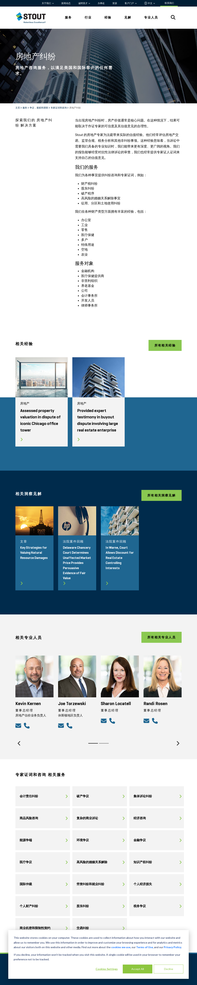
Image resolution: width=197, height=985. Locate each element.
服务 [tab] (68, 17)
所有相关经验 (165, 345)
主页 (17, 108)
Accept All (137, 969)
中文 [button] (148, 3)
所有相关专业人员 (161, 637)
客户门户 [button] (129, 3)
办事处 (101, 3)
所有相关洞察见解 (161, 495)
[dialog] (98, 954)
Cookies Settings (107, 969)
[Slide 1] (93, 743)
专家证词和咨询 (59, 108)
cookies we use (120, 947)
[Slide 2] (104, 743)
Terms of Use (144, 947)
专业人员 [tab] (151, 17)
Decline (168, 969)
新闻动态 (66, 3)
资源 (114, 3)
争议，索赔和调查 (39, 108)
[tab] (33, 17)
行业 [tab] (88, 17)
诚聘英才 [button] (83, 3)
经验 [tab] (107, 17)
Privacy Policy (172, 947)
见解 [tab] (127, 17)
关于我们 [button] (47, 3)
